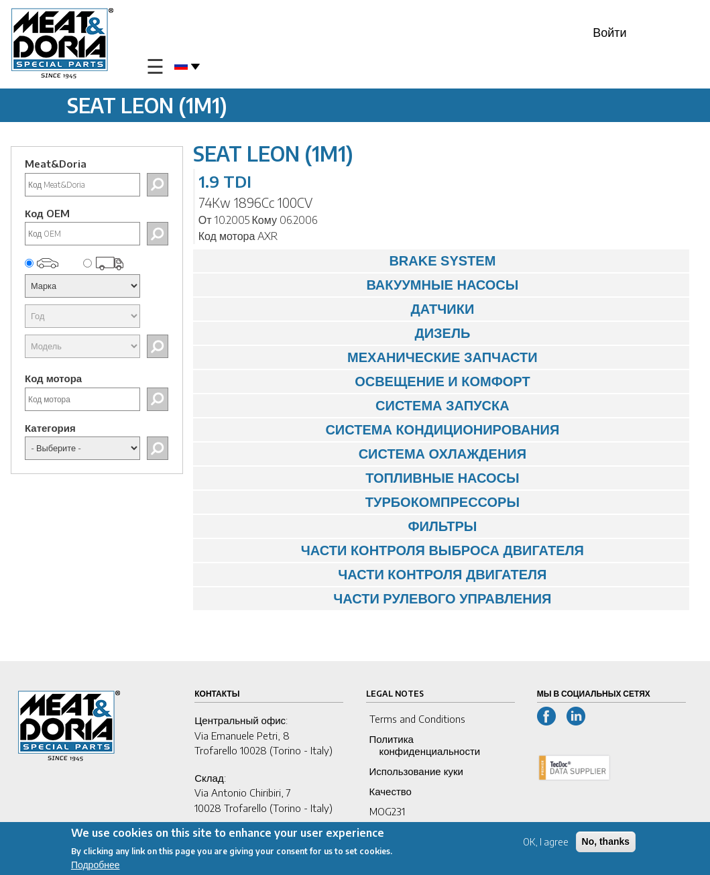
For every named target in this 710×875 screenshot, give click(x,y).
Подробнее (95, 867)
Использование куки (416, 771)
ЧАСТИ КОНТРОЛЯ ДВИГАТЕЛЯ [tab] (373, 574)
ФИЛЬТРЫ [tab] (338, 526)
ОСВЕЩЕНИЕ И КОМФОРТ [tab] (365, 381)
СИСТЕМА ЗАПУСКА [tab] (355, 405)
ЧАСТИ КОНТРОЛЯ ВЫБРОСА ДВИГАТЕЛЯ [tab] (392, 550)
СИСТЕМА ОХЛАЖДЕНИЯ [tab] (363, 454)
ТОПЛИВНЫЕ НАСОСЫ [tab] (360, 478)
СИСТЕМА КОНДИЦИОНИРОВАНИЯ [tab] (380, 429)
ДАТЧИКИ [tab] (337, 309)
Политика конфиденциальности (425, 745)
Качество (390, 791)
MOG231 (387, 811)
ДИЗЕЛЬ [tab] (335, 333)
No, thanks (606, 844)
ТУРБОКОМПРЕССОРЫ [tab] (360, 502)
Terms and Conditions (417, 719)
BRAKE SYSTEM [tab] (348, 260)
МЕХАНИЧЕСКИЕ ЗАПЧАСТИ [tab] (369, 357)
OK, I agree (546, 844)
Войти (609, 32)
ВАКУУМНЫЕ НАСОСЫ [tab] (359, 285)
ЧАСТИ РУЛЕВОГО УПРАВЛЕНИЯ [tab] (376, 598)
